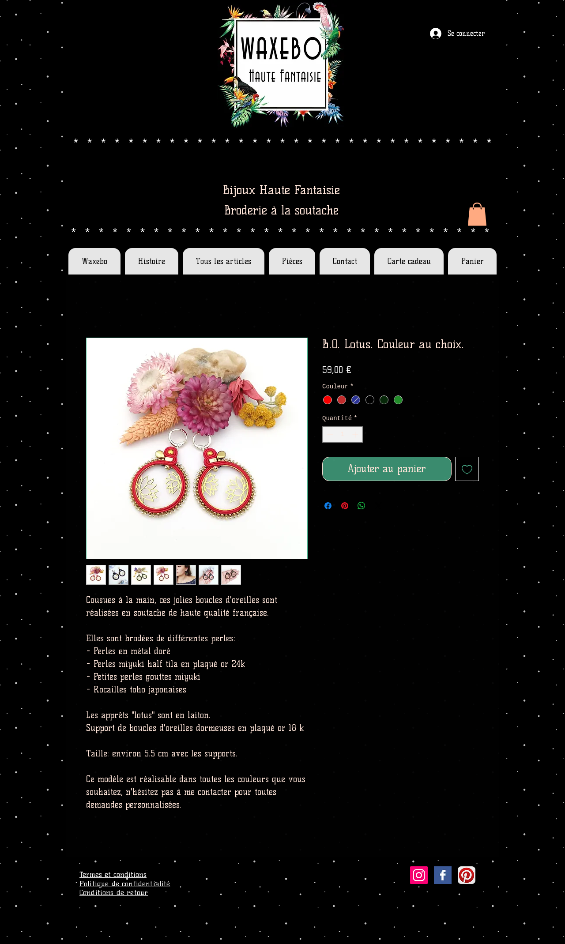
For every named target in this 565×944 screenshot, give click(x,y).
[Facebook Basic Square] (443, 875)
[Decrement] (329, 434)
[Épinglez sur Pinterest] (344, 505)
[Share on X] (378, 505)
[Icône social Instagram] (419, 875)
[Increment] (356, 434)
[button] (477, 214)
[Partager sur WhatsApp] (361, 505)
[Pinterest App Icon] (466, 875)
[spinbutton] (342, 434)
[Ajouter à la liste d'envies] (467, 469)
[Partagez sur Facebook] (328, 505)
